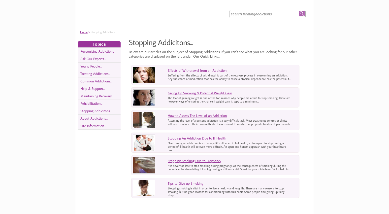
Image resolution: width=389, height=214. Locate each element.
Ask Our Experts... (93, 58)
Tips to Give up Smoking (185, 183)
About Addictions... (94, 118)
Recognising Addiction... (97, 51)
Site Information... (93, 125)
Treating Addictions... (95, 73)
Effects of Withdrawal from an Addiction (197, 70)
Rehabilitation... (91, 103)
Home (84, 32)
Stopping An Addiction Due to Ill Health (197, 138)
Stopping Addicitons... (96, 110)
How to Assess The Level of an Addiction (197, 115)
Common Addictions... (96, 81)
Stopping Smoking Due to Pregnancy (194, 160)
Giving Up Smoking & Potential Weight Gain (200, 93)
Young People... (91, 66)
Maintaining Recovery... (97, 96)
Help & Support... (92, 88)
